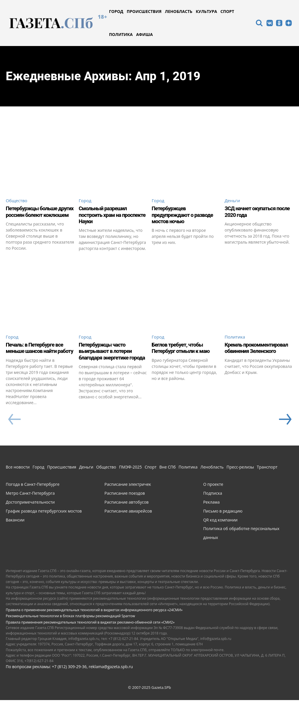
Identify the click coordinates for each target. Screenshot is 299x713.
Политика (235, 343)
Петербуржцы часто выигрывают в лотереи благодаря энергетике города (108, 361)
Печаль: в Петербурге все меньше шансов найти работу (37, 357)
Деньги (233, 200)
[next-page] (284, 432)
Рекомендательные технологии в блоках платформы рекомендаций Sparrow (70, 628)
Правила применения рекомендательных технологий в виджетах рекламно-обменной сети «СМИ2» (90, 634)
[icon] (259, 23)
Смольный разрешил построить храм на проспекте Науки (105, 215)
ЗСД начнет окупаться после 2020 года (252, 212)
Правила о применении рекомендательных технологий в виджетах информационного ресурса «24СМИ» (94, 622)
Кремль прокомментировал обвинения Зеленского (253, 357)
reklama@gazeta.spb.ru (111, 679)
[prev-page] (14, 432)
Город (85, 200)
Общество (17, 200)
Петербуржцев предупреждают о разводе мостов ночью (185, 215)
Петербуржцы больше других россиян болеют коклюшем (35, 215)
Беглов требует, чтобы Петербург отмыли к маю (183, 354)
